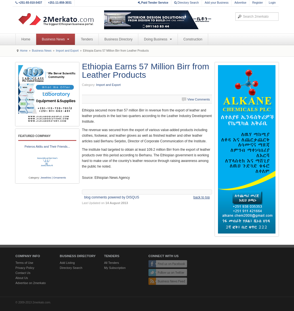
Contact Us (22, 273)
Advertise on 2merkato (30, 283)
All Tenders (111, 262)
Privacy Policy (24, 267)
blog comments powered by (111, 197)
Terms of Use (24, 262)
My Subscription (115, 267)
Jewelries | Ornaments (53, 177)
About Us (21, 278)
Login (272, 2)
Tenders (87, 39)
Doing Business (158, 39)
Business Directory (118, 39)
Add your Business (217, 2)
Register (257, 2)
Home (25, 39)
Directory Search (186, 2)
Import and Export (67, 50)
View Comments (198, 99)
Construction (192, 39)
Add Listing (67, 262)
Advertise (240, 2)
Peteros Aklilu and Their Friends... (47, 146)
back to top (201, 197)
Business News (55, 39)
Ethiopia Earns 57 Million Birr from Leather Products (145, 70)
